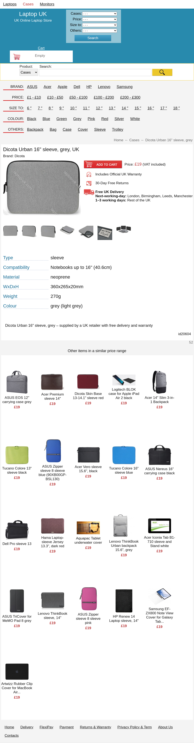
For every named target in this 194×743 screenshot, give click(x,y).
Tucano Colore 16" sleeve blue (124, 470)
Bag (53, 129)
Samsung (125, 87)
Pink (91, 119)
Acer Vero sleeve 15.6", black (88, 469)
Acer (47, 87)
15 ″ (137, 108)
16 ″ (150, 108)
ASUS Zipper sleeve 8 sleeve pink (88, 618)
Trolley (117, 129)
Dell (77, 87)
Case (67, 129)
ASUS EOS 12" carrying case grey (16, 400)
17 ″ (163, 108)
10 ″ (73, 108)
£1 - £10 (34, 97)
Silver (119, 119)
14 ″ (125, 108)
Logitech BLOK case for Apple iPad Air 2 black (123, 394)
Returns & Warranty (95, 727)
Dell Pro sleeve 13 (17, 544)
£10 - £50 (55, 97)
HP (89, 87)
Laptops (10, 4)
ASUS (32, 87)
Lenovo (104, 87)
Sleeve (100, 129)
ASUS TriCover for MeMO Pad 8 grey (17, 619)
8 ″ (51, 108)
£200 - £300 (130, 97)
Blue (46, 119)
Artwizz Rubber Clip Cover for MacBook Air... (17, 688)
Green (61, 119)
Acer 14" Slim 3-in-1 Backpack (159, 400)
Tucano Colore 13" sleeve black (17, 470)
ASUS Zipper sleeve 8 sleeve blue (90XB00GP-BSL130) (52, 472)
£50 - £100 (78, 97)
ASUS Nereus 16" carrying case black (159, 471)
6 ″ (29, 108)
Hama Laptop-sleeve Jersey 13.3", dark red (52, 542)
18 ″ (176, 108)
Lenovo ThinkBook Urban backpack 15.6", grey (124, 545)
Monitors (47, 4)
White (135, 119)
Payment (67, 727)
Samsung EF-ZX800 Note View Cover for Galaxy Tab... (159, 615)
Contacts (12, 736)
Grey (77, 119)
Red (104, 119)
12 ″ (99, 108)
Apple (62, 87)
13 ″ (112, 108)
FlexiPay (46, 727)
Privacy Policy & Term (134, 727)
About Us (165, 727)
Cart (41, 48)
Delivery (26, 727)
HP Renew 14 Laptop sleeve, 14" (124, 619)
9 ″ (61, 108)
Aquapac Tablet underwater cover (88, 540)
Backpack (35, 129)
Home (9, 727)
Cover (83, 129)
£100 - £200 (104, 97)
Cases (28, 4)
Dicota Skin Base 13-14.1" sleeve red (88, 396)
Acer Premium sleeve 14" (52, 396)
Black (31, 119)
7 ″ (40, 108)
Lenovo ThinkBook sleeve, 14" (52, 616)
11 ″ (86, 108)
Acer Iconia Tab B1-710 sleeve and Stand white (159, 542)
